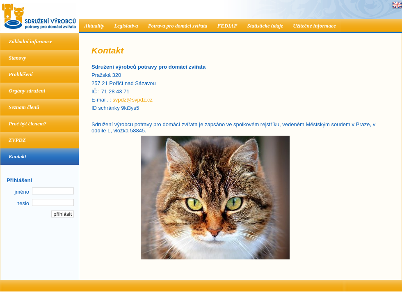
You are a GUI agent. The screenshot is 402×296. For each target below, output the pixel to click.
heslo (22, 203)
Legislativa (126, 26)
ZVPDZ (17, 140)
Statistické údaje (265, 26)
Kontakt (17, 156)
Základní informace (31, 41)
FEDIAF (227, 26)
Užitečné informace (314, 26)
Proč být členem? (27, 123)
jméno (22, 192)
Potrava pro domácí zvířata (178, 26)
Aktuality (94, 26)
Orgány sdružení (27, 91)
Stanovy (17, 58)
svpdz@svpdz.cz (132, 100)
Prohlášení (21, 74)
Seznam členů (24, 107)
